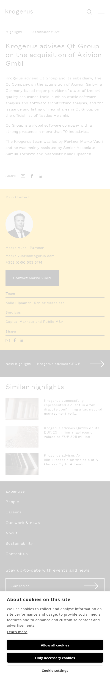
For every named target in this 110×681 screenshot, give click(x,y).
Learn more (17, 631)
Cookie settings (55, 670)
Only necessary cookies (55, 657)
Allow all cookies (55, 645)
